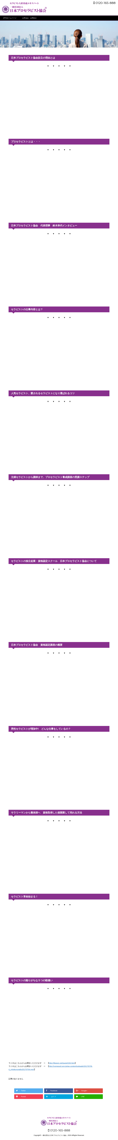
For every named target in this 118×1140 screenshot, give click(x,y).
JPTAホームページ (10, 18)
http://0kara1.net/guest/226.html (62, 1063)
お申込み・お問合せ (29, 18)
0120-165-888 (104, 3)
